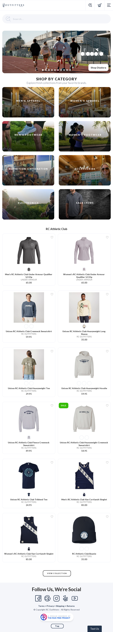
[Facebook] (38, 598)
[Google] (47, 598)
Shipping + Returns (65, 606)
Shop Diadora (98, 67)
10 (70, 70)
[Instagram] (56, 598)
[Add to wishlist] (52, 237)
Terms (41, 606)
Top (57, 626)
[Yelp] (65, 598)
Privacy (50, 606)
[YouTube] (74, 598)
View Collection (57, 573)
